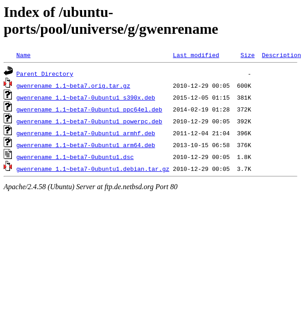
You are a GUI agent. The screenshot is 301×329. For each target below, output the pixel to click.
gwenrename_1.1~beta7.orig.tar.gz (73, 85)
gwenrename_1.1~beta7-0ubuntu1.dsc (75, 157)
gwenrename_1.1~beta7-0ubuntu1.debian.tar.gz (92, 168)
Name (23, 55)
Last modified (196, 55)
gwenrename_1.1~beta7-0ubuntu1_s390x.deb (85, 97)
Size (247, 55)
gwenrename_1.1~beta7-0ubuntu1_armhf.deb (85, 133)
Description (281, 55)
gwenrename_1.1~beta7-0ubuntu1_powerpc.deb (89, 121)
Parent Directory (44, 73)
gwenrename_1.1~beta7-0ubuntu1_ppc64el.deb (89, 109)
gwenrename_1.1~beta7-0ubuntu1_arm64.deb (85, 145)
